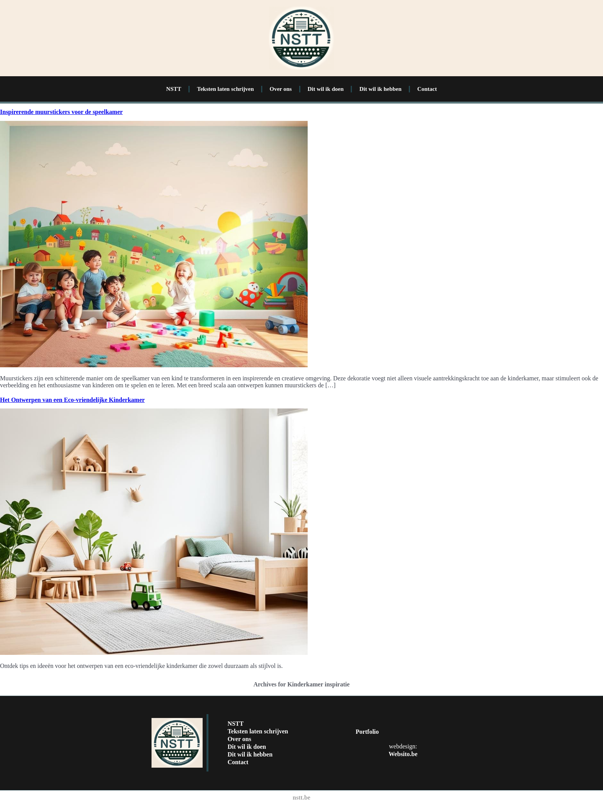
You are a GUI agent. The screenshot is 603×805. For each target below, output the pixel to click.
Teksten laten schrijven (225, 89)
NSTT (173, 89)
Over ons (281, 89)
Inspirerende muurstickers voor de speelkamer (61, 112)
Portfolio (367, 731)
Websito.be (402, 754)
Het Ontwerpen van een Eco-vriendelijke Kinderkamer (72, 400)
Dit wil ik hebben (380, 89)
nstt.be (301, 797)
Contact (427, 89)
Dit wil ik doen (326, 89)
